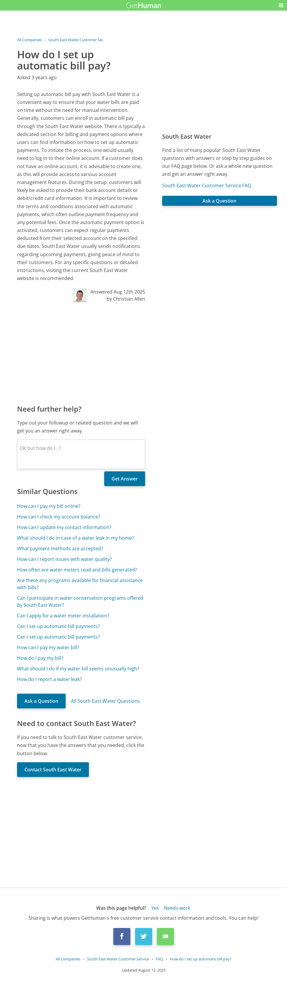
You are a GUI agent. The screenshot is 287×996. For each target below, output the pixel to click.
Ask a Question (41, 701)
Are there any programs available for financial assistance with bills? (80, 584)
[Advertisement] (81, 353)
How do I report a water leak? (49, 679)
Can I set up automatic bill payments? (58, 626)
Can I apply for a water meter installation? (63, 615)
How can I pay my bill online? (48, 506)
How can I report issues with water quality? (64, 559)
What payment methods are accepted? (60, 548)
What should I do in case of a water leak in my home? (75, 538)
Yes (155, 908)
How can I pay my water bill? (48, 647)
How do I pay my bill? (40, 658)
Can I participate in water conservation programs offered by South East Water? (80, 601)
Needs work (177, 908)
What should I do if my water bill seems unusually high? (78, 668)
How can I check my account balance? (58, 516)
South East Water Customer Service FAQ (206, 185)
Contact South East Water (53, 769)
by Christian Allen (126, 299)
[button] (281, 5)
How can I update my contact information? (64, 527)
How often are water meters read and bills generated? (77, 569)
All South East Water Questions (105, 701)
